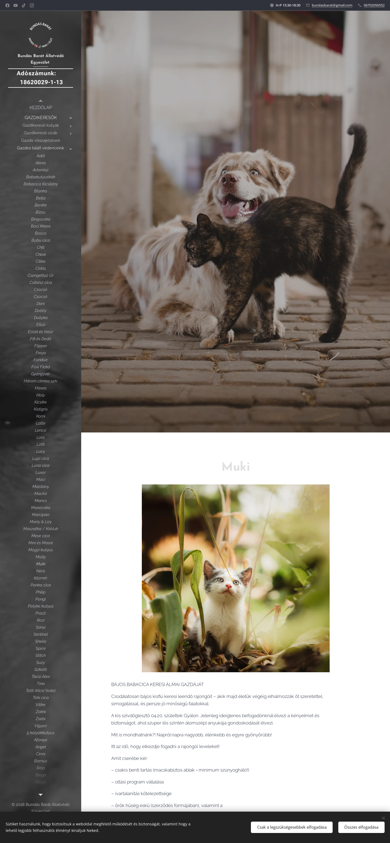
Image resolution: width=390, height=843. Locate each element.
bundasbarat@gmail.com (332, 5)
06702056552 (374, 5)
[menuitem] (41, 107)
